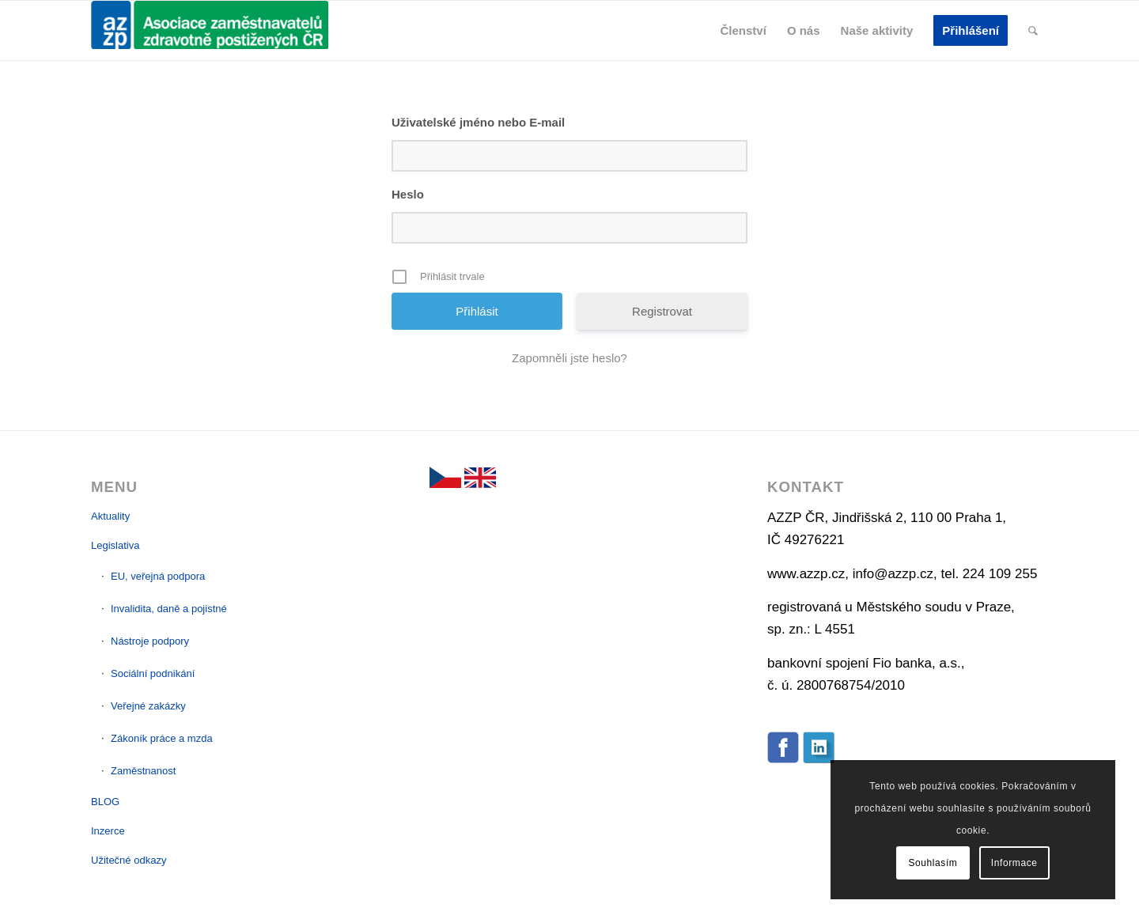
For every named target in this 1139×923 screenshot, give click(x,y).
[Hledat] (1033, 30)
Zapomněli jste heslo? (569, 358)
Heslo (408, 194)
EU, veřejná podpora (158, 576)
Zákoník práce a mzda (162, 738)
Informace (1014, 862)
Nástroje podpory (150, 641)
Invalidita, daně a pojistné (169, 609)
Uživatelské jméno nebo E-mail (478, 122)
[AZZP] (209, 30)
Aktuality (110, 516)
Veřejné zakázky (148, 706)
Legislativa (115, 545)
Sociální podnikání (153, 673)
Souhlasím (932, 862)
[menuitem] (743, 30)
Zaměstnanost (143, 771)
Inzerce (108, 831)
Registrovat (662, 311)
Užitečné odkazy (128, 860)
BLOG (105, 802)
